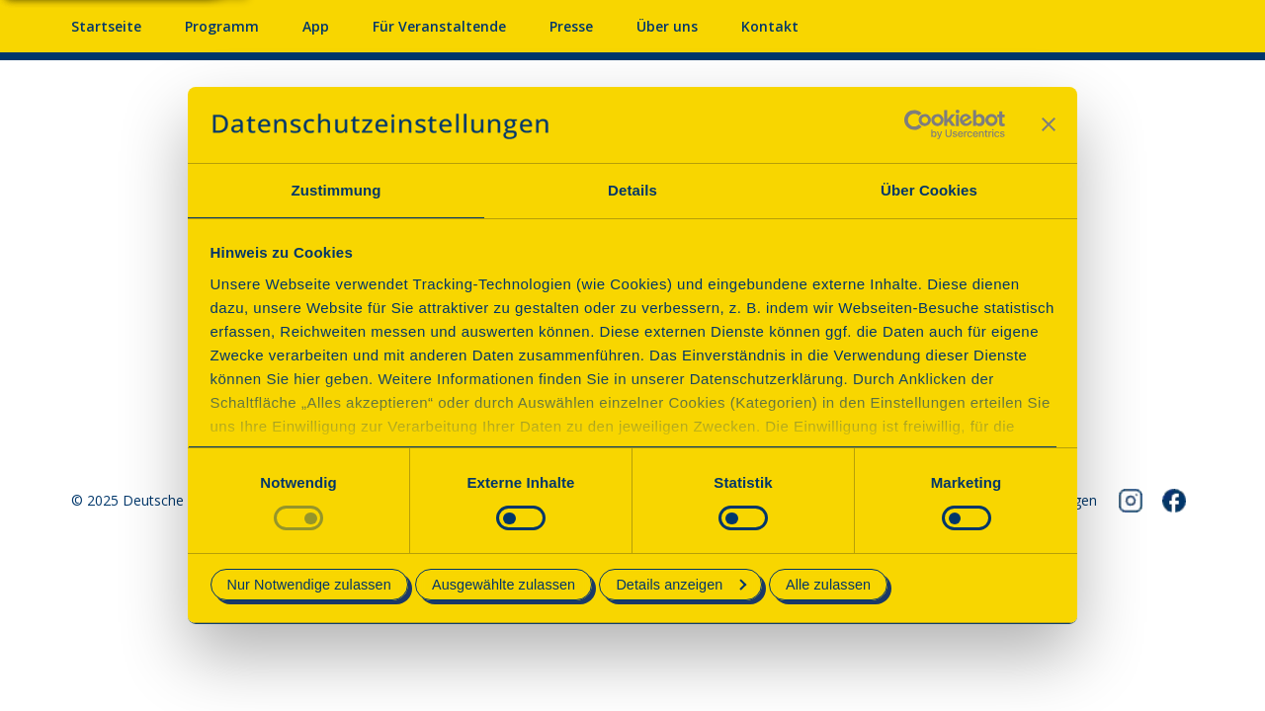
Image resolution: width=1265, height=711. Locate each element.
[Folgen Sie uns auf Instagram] (1130, 501)
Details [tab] (632, 190)
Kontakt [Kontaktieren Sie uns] (770, 26)
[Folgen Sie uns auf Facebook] (1174, 501)
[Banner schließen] (1048, 124)
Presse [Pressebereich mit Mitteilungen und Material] (571, 26)
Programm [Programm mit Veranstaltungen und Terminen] (222, 26)
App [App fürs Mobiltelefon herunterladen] (315, 26)
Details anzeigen (681, 584)
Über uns (667, 26)
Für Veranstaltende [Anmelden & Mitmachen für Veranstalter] (439, 26)
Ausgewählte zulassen (503, 584)
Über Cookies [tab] (929, 190)
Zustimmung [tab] (336, 190)
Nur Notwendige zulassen (309, 584)
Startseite (106, 26)
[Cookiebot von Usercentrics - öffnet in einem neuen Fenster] (918, 124)
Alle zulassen (828, 584)
